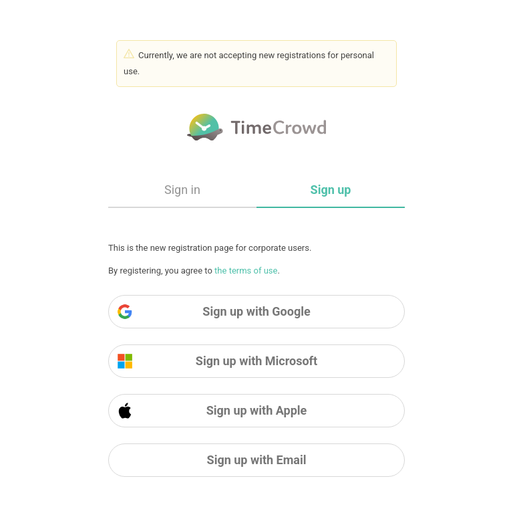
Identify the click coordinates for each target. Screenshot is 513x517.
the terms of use (245, 271)
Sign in (182, 190)
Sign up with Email (257, 460)
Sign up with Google (214, 312)
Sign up (331, 190)
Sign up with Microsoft (217, 361)
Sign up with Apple (212, 411)
